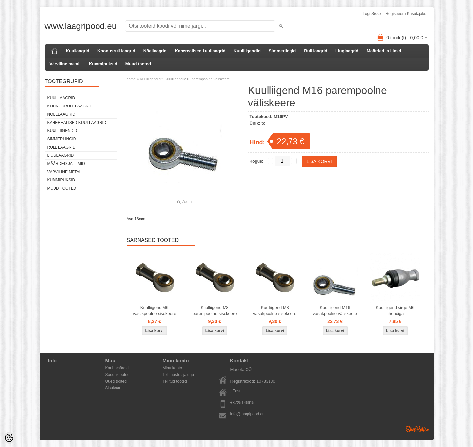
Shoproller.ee (417, 429)
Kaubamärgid (117, 368)
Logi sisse (372, 14)
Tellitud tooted (175, 381)
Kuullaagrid (78, 50)
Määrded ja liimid (384, 50)
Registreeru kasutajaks (405, 14)
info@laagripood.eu (247, 414)
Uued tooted (116, 381)
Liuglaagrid (346, 50)
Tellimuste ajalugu (178, 374)
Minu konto (172, 368)
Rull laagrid (315, 50)
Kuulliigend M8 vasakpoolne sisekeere (274, 310)
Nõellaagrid (155, 50)
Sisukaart (113, 388)
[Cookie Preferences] (9, 438)
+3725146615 (242, 402)
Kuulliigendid (247, 50)
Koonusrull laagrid (116, 50)
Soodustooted (117, 374)
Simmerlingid (282, 50)
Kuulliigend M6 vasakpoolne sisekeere (154, 310)
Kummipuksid (103, 63)
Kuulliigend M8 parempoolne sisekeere (214, 310)
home (131, 79)
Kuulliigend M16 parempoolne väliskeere (197, 79)
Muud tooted (138, 63)
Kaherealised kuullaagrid (200, 50)
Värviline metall (65, 63)
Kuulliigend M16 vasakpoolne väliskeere (335, 310)
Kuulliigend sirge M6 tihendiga (395, 310)
